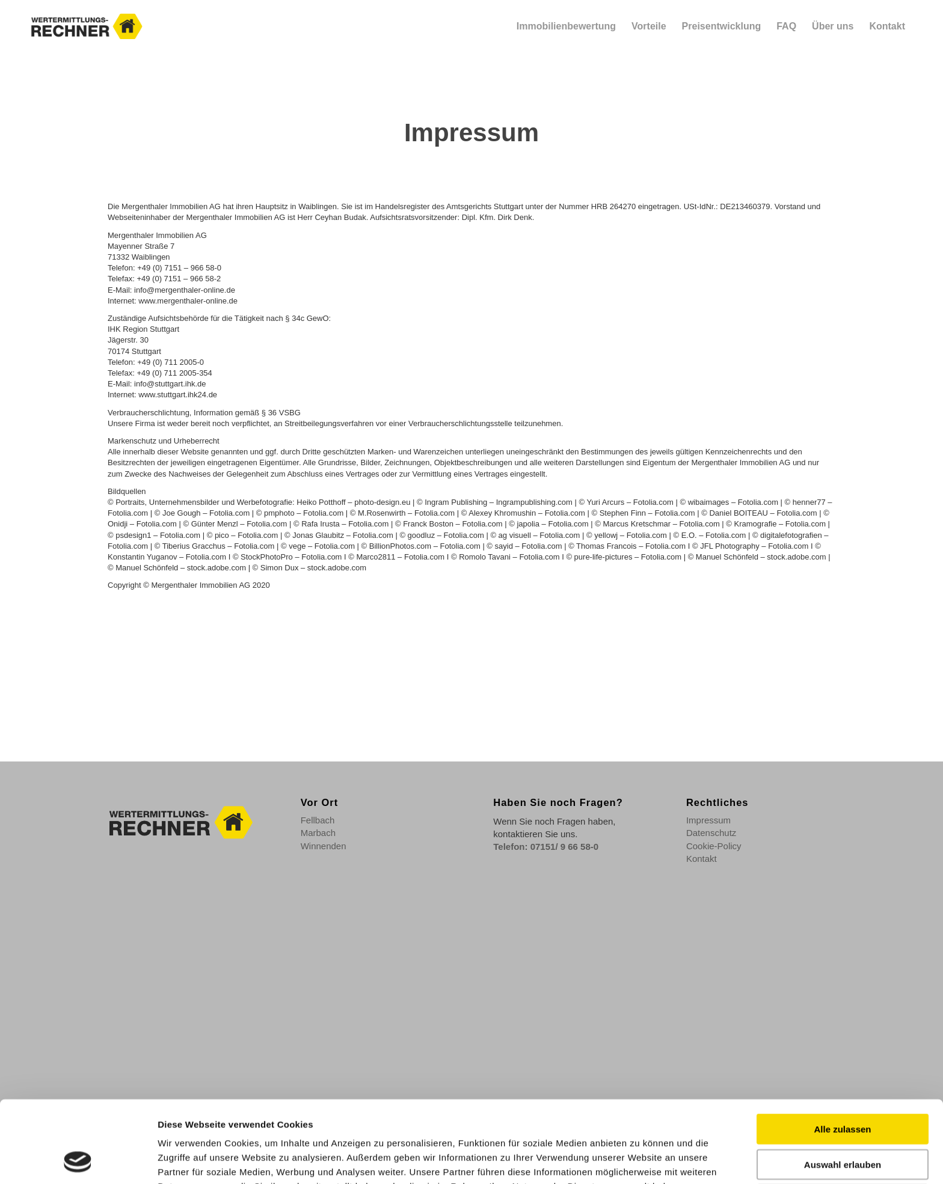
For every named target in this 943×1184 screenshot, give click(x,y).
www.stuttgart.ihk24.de (177, 394)
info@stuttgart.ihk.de (170, 383)
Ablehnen (842, 1122)
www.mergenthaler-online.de (188, 300)
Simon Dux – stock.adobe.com (313, 567)
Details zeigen (637, 1160)
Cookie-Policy (714, 846)
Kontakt (701, 858)
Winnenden (323, 846)
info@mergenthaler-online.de (184, 289)
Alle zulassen (842, 1052)
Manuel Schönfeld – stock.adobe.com (761, 556)
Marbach (318, 833)
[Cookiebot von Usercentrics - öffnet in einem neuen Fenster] (78, 1161)
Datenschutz (711, 833)
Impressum (708, 820)
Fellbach (318, 820)
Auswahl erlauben (842, 1087)
